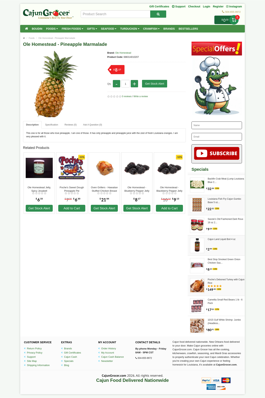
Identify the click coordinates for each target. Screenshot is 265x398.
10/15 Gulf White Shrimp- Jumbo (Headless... (224, 322)
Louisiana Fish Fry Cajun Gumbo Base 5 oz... (224, 201)
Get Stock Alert (154, 83)
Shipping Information (37, 365)
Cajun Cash (69, 356)
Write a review (140, 96)
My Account (106, 352)
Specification (51, 124)
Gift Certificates (159, 6)
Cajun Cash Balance (111, 356)
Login (206, 6)
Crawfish (151, 28)
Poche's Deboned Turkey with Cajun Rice (226, 281)
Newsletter (105, 361)
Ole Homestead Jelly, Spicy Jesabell (39, 189)
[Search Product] (158, 14)
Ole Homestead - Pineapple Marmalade (56, 38)
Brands (169, 28)
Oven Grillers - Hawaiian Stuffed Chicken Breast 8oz (104, 189)
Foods (52, 28)
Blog (65, 365)
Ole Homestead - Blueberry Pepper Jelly (137, 189)
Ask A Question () (92, 124)
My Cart (234, 20)
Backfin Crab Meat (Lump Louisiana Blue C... (226, 180)
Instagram (234, 6)
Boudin (37, 28)
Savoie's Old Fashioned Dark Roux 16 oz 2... (225, 221)
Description (32, 124)
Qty (109, 84)
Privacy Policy (33, 352)
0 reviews (127, 96)
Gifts (92, 28)
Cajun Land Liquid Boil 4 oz (221, 239)
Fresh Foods (72, 28)
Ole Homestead (123, 53)
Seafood (108, 28)
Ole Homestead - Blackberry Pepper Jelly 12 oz (169, 189)
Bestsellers (188, 28)
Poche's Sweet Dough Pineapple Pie (72, 189)
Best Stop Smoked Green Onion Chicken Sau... (224, 261)
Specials (67, 361)
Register (218, 6)
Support (30, 356)
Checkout (194, 6)
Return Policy (33, 348)
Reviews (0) (71, 124)
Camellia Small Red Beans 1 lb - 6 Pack (225, 301)
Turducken (129, 28)
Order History (107, 348)
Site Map (30, 361)
